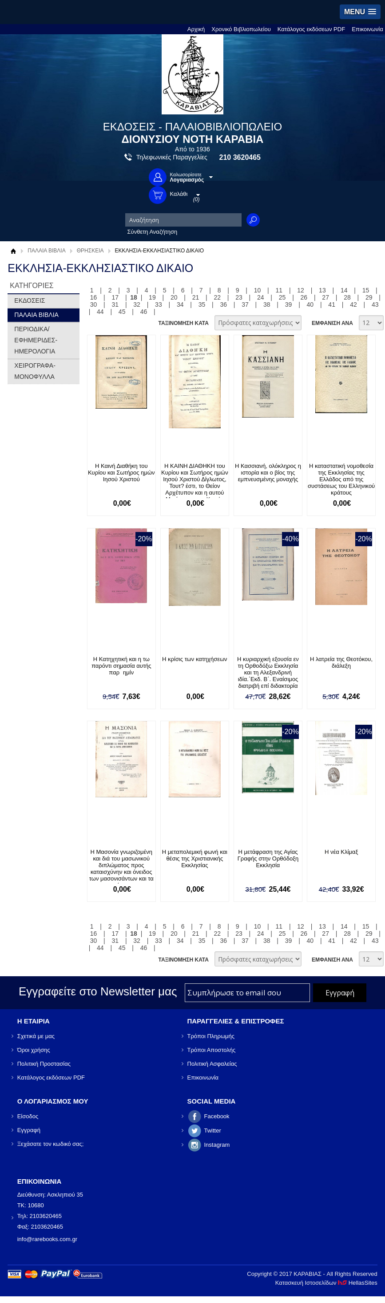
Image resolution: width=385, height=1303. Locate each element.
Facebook (217, 1116)
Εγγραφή (28, 1130)
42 (353, 304)
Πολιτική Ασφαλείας (212, 1063)
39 (288, 304)
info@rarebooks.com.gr (47, 1239)
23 (238, 297)
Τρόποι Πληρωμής (211, 1036)
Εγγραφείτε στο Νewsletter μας (98, 991)
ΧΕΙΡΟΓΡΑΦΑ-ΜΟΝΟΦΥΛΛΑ (35, 371)
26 (304, 297)
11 (279, 290)
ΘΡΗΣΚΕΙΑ (90, 251)
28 (347, 297)
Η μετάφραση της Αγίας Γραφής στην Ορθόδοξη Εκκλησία (268, 858)
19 (152, 297)
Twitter (212, 1130)
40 (310, 304)
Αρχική (196, 29)
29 (369, 297)
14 (344, 290)
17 (115, 297)
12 (300, 290)
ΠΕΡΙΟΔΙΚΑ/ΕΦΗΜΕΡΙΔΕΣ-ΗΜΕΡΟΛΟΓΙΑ (35, 340)
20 (174, 297)
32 (136, 304)
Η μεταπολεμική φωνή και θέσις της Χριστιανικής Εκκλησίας (194, 858)
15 (365, 290)
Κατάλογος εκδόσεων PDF (311, 29)
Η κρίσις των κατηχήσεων (194, 659)
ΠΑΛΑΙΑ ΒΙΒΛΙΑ (46, 251)
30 (93, 304)
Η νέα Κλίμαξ (341, 851)
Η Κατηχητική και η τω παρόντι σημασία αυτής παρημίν (121, 666)
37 (245, 304)
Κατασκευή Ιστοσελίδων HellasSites (326, 1282)
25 (282, 297)
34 (180, 304)
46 (143, 311)
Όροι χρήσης (33, 1050)
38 (266, 304)
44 (100, 311)
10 (257, 290)
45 (122, 311)
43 (375, 304)
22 (217, 297)
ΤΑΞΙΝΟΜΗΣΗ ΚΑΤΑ (183, 323)
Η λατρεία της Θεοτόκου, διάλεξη (341, 662)
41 (331, 304)
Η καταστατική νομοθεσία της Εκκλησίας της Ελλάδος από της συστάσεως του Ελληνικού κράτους (341, 479)
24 (260, 297)
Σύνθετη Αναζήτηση (152, 231)
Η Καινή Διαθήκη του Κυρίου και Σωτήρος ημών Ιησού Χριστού (121, 473)
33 (158, 304)
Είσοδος (28, 1116)
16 (93, 297)
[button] (360, 11)
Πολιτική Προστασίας (44, 1063)
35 (202, 304)
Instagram (217, 1144)
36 (223, 304)
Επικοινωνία (367, 29)
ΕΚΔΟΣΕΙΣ (29, 300)
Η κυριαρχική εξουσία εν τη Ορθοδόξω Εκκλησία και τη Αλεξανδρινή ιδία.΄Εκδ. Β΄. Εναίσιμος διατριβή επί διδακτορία (268, 672)
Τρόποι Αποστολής (211, 1050)
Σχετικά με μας (36, 1036)
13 (322, 290)
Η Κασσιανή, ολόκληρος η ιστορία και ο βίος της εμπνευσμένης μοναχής (268, 473)
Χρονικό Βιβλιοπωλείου (241, 29)
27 (325, 297)
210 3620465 (240, 157)
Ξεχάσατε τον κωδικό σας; (50, 1144)
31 (115, 304)
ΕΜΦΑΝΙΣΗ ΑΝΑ (332, 323)
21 (195, 297)
